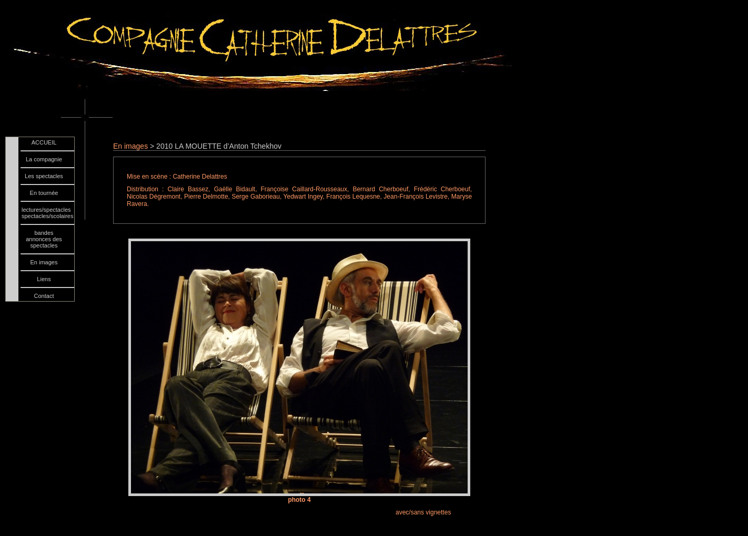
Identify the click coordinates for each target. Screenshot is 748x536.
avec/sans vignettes (423, 512)
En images (130, 146)
